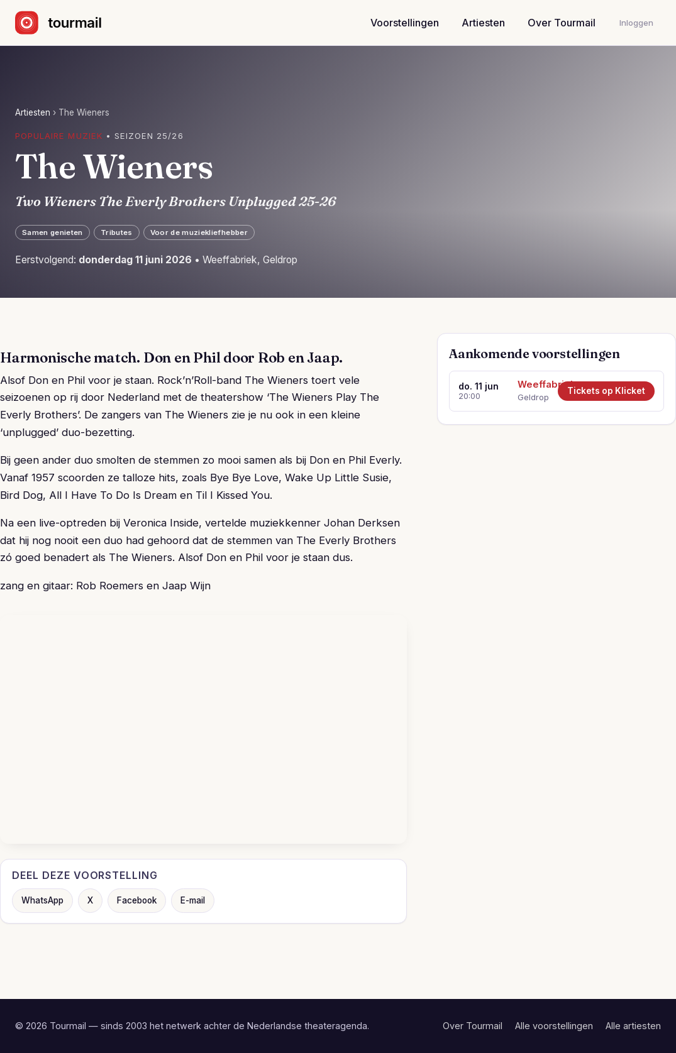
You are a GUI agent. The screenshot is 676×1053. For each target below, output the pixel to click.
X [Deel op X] (90, 900)
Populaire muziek (59, 136)
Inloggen (636, 23)
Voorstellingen (404, 22)
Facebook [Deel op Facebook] (137, 900)
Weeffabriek (533, 384)
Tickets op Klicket (606, 391)
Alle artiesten (633, 1025)
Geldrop (533, 397)
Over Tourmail (562, 22)
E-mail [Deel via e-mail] (192, 900)
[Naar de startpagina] (69, 22)
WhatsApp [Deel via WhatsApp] (42, 900)
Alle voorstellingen (554, 1025)
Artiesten (483, 22)
